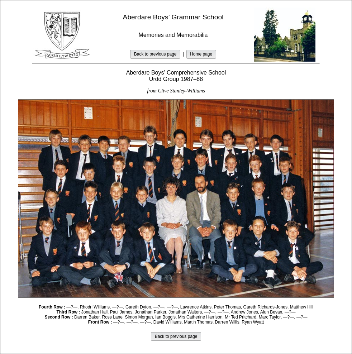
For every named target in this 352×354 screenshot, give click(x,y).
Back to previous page (155, 54)
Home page (201, 54)
